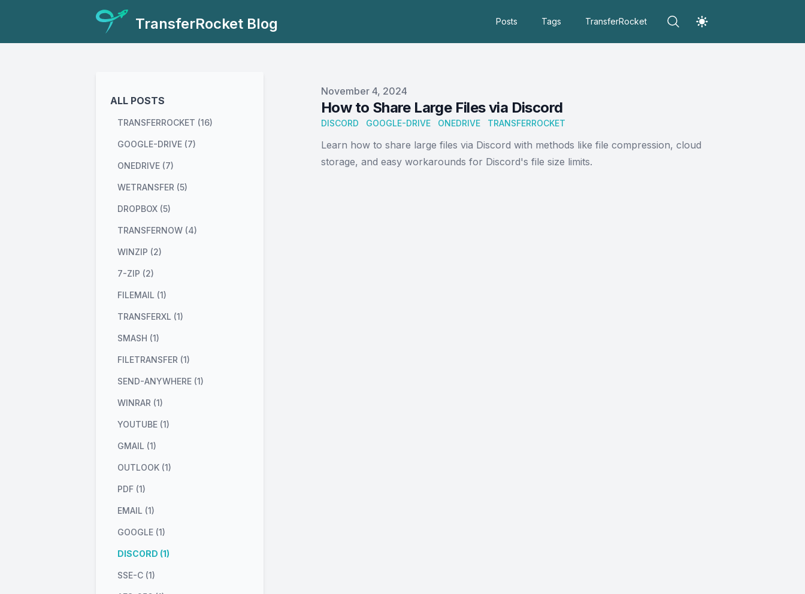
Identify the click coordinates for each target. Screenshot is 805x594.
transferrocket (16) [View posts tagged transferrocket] (165, 122)
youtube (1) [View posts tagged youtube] (143, 424)
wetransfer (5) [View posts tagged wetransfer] (152, 187)
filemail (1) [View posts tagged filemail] (142, 295)
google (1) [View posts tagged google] (141, 532)
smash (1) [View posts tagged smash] (138, 338)
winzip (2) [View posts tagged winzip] (139, 252)
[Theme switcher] (702, 21)
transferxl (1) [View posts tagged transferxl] (150, 316)
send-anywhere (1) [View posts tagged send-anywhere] (160, 381)
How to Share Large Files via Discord (441, 107)
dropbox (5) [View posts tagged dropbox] (144, 209)
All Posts (137, 101)
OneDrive (459, 123)
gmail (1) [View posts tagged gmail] (136, 446)
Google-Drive (398, 123)
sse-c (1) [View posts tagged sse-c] (136, 575)
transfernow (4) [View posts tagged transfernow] (157, 230)
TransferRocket (616, 21)
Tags (551, 21)
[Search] (673, 21)
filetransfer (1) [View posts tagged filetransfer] (153, 359)
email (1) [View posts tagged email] (136, 510)
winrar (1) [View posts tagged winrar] (140, 403)
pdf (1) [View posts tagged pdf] (131, 489)
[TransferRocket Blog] (187, 22)
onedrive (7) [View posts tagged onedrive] (145, 165)
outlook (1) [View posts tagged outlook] (144, 467)
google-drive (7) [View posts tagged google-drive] (156, 144)
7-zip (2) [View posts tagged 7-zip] (135, 273)
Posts (507, 21)
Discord (340, 123)
